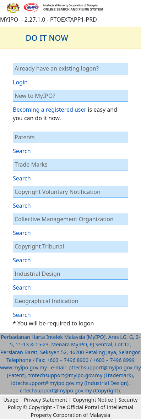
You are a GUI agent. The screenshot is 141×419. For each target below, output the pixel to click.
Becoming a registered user (49, 109)
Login (20, 82)
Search (22, 151)
